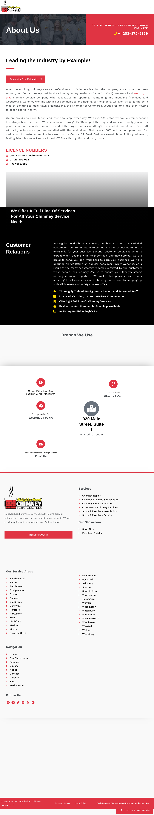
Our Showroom (90, 523)
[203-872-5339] (113, 384)
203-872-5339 (113, 393)
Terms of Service (63, 809)
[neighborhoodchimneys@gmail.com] (40, 444)
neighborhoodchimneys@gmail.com (41, 453)
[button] (151, 9)
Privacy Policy (80, 809)
